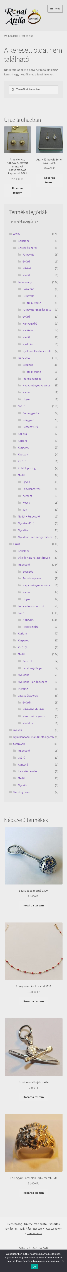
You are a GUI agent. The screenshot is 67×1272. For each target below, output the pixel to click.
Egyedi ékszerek (27, 247)
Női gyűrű (28, 420)
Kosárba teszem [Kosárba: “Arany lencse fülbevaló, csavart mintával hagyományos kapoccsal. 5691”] (17, 190)
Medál (26, 275)
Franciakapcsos (32, 378)
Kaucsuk (23, 454)
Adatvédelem (54, 1228)
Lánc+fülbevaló (27, 771)
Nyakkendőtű (26, 523)
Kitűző (27, 268)
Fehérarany (25, 282)
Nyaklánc (28, 344)
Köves (26, 502)
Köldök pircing (27, 468)
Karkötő (28, 330)
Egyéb (26, 482)
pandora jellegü (32, 668)
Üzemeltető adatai (35, 1224)
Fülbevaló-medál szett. (32, 606)
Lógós (26, 399)
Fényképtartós (32, 489)
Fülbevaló (28, 254)
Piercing (23, 688)
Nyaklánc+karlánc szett (37, 351)
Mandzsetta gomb (34, 716)
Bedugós (28, 364)
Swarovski (19, 744)
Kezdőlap (13, 35)
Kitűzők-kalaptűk (33, 709)
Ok (34, 1266)
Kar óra (22, 433)
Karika (26, 392)
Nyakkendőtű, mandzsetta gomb (33, 737)
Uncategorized (22, 792)
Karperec (23, 447)
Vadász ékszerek (28, 695)
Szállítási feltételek (31, 1228)
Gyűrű (26, 261)
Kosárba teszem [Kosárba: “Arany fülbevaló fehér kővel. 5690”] (49, 180)
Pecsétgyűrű (30, 427)
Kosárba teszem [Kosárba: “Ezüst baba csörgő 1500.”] (33, 905)
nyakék (17, 730)
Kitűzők (23, 647)
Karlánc (22, 440)
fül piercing (34, 303)
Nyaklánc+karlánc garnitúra (35, 537)
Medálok (28, 723)
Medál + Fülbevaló (29, 516)
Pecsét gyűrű (31, 626)
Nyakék (22, 785)
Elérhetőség (14, 1224)
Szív (25, 509)
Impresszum (34, 1233)
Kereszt (27, 496)
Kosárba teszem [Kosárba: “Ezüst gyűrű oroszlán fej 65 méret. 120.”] (33, 1192)
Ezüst (16, 544)
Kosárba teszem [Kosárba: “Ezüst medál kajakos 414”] (33, 1097)
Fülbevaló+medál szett (37, 309)
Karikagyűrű (30, 323)
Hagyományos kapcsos (36, 385)
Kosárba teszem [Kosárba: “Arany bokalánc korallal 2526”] (33, 1001)
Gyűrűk (27, 702)
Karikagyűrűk (31, 413)
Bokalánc (23, 241)
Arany (16, 234)
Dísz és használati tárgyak (34, 557)
